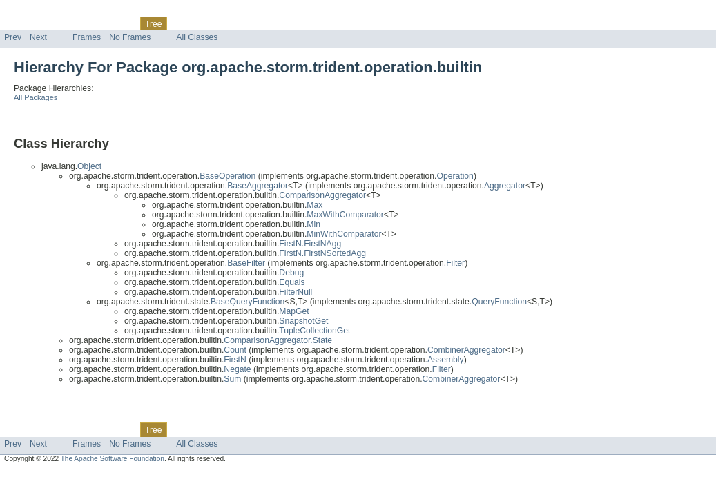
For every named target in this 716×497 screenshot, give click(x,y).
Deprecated (196, 23)
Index (236, 23)
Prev (12, 37)
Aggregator (504, 186)
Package (64, 23)
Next (38, 37)
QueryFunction (499, 301)
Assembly (445, 359)
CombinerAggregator (466, 350)
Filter (455, 263)
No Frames (130, 37)
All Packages (35, 97)
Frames (86, 37)
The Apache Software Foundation (112, 458)
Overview (21, 23)
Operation (454, 176)
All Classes (196, 37)
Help (263, 23)
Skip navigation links (38, 12)
